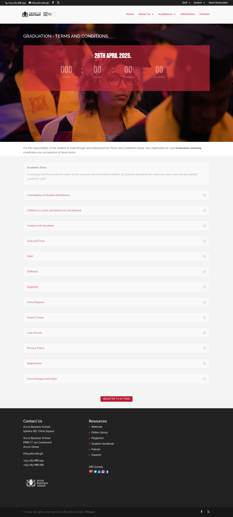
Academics (165, 14)
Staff (184, 3)
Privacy (90, 511)
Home (130, 14)
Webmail (96, 426)
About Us (144, 14)
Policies (95, 449)
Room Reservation (218, 3)
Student (198, 3)
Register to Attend (116, 398)
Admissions (188, 14)
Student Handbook (102, 443)
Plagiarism (97, 438)
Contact (205, 14)
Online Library (99, 432)
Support (96, 454)
